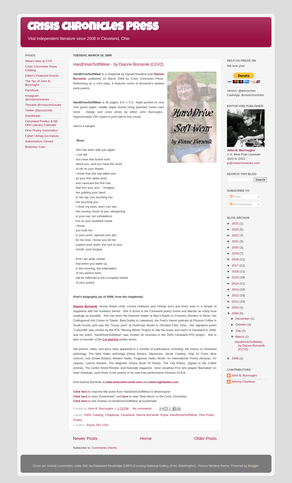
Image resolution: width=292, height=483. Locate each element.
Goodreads (32, 115)
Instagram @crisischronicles (37, 97)
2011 (236, 301)
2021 (236, 241)
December (242, 318)
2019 (236, 253)
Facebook (32, 90)
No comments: (143, 408)
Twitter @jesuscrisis (38, 110)
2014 (236, 283)
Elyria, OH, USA (98, 425)
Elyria (164, 415)
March (240, 336)
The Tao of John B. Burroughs (38, 82)
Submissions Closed (39, 141)
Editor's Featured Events (42, 75)
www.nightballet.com (163, 382)
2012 (236, 295)
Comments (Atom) (104, 447)
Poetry (77, 420)
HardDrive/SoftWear (183, 415)
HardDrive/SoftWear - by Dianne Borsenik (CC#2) (118, 64)
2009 (87, 415)
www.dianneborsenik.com (124, 382)
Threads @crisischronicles (43, 105)
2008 (236, 358)
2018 (236, 259)
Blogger (253, 465)
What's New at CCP (38, 61)
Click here (80, 391)
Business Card (35, 147)
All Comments (241, 204)
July (238, 330)
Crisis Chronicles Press (93, 28)
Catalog (98, 415)
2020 (236, 247)
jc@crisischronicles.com (243, 163)
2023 (236, 229)
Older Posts (205, 438)
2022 (236, 235)
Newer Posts (85, 438)
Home (145, 438)
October (241, 324)
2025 (236, 223)
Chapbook (112, 415)
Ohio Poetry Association (41, 130)
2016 (236, 271)
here (125, 396)
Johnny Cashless (243, 381)
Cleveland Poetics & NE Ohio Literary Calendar (41, 123)
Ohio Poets (206, 415)
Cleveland (127, 415)
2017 (236, 265)
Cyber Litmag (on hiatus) (42, 136)
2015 (236, 277)
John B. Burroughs (241, 150)
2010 (236, 307)
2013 (236, 289)
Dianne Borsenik (147, 415)
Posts (235, 196)
